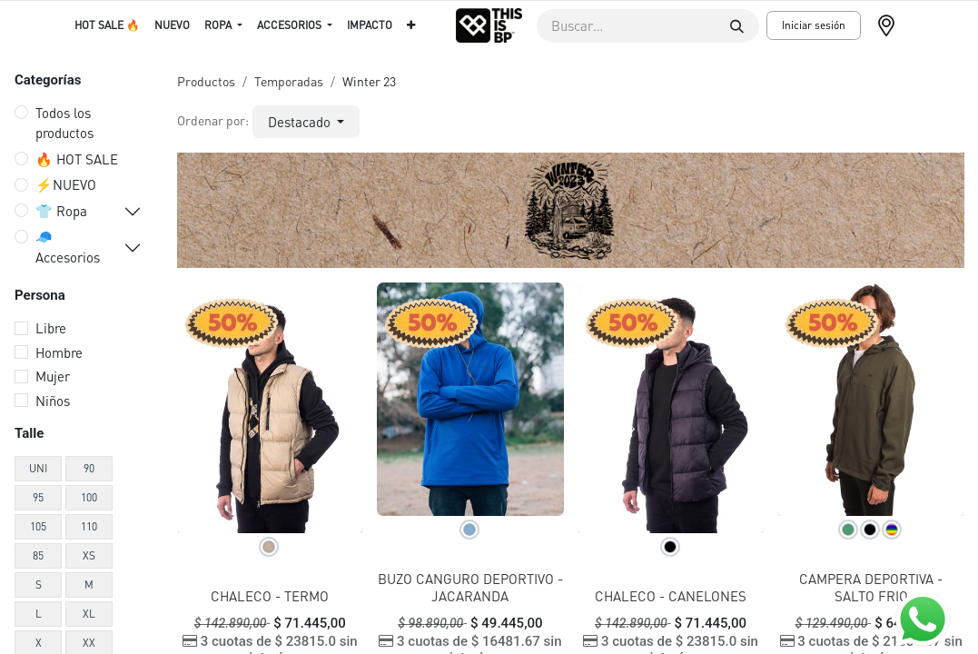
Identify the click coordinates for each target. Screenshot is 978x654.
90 (89, 468)
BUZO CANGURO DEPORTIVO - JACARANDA (470, 587)
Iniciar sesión (813, 25)
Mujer (52, 376)
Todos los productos (64, 123)
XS (89, 555)
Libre (50, 328)
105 (38, 526)
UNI (38, 468)
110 (89, 526)
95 (38, 497)
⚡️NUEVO (65, 184)
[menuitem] (107, 25)
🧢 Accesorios (67, 246)
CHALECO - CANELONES (670, 596)
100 (89, 497)
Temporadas (288, 81)
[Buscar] (737, 26)
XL (89, 613)
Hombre (59, 352)
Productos (206, 81)
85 (38, 555)
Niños (52, 400)
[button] (306, 122)
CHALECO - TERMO (270, 596)
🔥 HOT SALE (76, 159)
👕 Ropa (61, 211)
